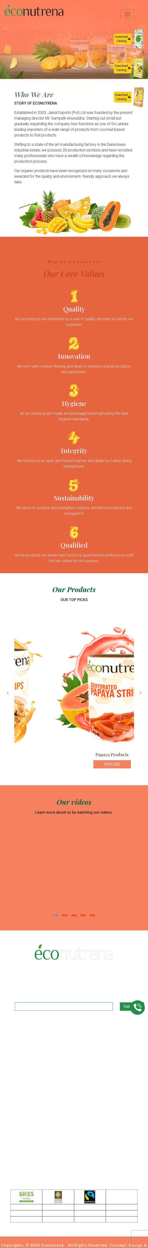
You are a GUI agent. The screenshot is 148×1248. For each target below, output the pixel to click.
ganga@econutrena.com (46, 1139)
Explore (26, 764)
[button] (55, 915)
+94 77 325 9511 (39, 1131)
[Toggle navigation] (127, 14)
